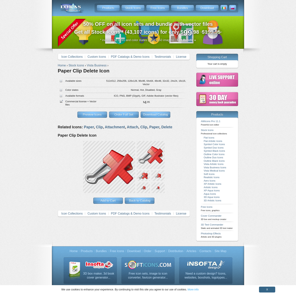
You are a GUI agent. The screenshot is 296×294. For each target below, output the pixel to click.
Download (207, 7)
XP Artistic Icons (212, 183)
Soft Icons (209, 174)
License (181, 56)
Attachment (115, 127)
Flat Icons (209, 137)
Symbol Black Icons (214, 150)
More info (193, 289)
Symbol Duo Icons (214, 147)
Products (108, 7)
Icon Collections (72, 56)
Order (147, 251)
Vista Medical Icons (214, 170)
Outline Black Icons (214, 160)
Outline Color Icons (214, 154)
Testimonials (162, 56)
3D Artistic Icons (212, 200)
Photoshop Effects (211, 235)
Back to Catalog (139, 200)
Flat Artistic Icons (213, 141)
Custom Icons (97, 56)
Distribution (175, 251)
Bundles (182, 7)
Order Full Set (123, 114)
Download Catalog (155, 114)
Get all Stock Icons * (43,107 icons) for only (148, 29)
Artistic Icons (210, 187)
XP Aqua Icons (212, 190)
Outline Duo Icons (213, 157)
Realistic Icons (212, 177)
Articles (191, 251)
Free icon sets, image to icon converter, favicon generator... (148, 275)
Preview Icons (92, 114)
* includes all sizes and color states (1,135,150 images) (148, 40)
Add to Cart (108, 200)
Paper (89, 127)
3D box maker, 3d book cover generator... (98, 275)
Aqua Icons (210, 193)
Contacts (205, 251)
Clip (99, 127)
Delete (166, 127)
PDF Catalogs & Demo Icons (130, 56)
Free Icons (158, 7)
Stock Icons (133, 7)
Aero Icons (209, 180)
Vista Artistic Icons (214, 164)
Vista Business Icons (215, 167)
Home (74, 251)
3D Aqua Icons (212, 197)
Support (160, 251)
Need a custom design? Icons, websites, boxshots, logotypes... (206, 275)
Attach (132, 127)
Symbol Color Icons (214, 144)
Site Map (220, 251)
